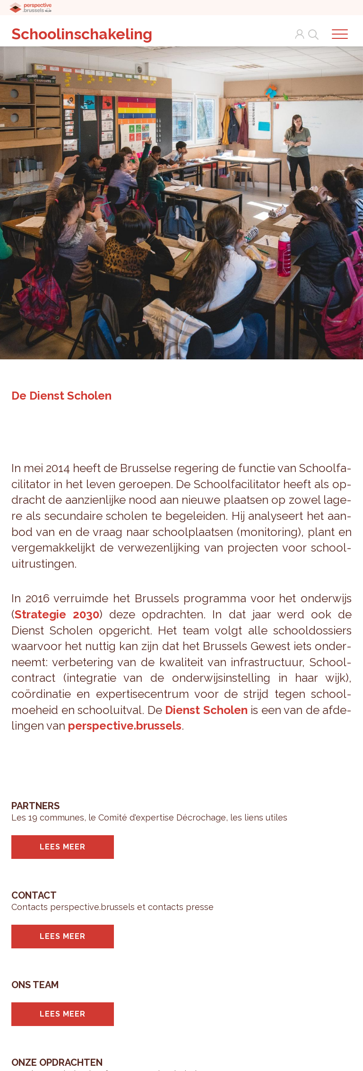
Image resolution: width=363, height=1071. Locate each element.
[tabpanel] (181, 198)
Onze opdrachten (57, 1062)
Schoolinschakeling (81, 34)
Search (311, 34)
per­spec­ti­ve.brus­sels (125, 725)
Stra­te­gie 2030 (57, 614)
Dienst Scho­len (206, 710)
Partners (35, 806)
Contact (34, 895)
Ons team (35, 985)
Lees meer (63, 846)
